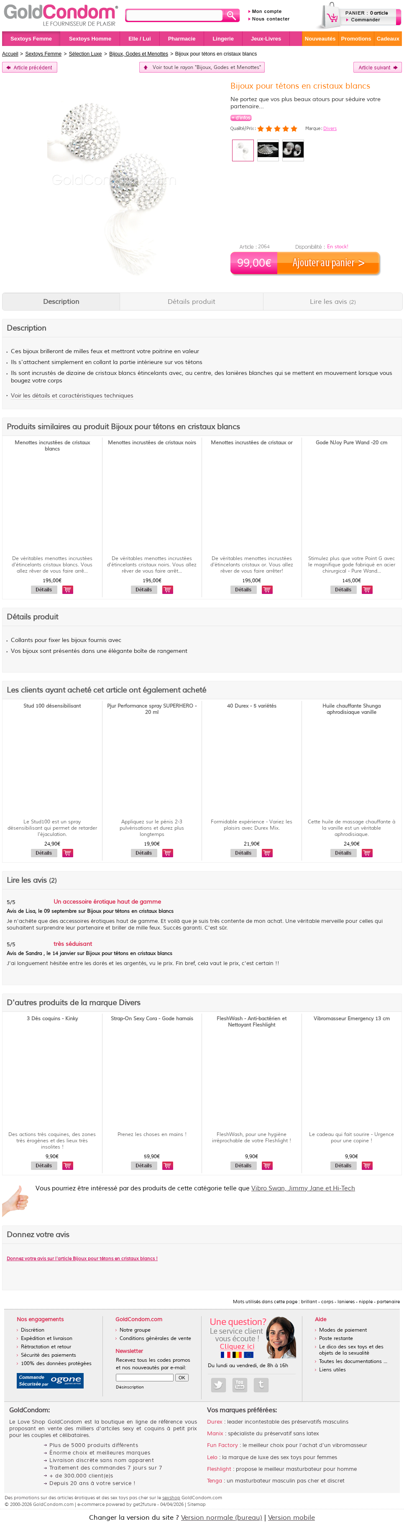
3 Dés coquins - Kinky (52, 1019)
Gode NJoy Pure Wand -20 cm (351, 443)
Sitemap (196, 1504)
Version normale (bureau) (221, 1517)
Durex (214, 1422)
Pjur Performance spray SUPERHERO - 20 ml (152, 709)
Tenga (214, 1481)
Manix (215, 1433)
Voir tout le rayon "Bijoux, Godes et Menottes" (207, 67)
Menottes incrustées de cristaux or (251, 443)
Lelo (212, 1457)
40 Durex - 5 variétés (251, 706)
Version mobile (291, 1517)
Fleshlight (219, 1469)
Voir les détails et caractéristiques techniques (72, 395)
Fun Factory (222, 1445)
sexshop (171, 1498)
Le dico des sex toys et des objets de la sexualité (351, 1350)
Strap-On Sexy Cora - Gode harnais (152, 1019)
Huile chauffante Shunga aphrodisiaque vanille (351, 709)
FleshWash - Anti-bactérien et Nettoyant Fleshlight (251, 1022)
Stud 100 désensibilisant (52, 706)
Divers (330, 128)
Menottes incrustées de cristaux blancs (52, 446)
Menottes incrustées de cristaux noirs (152, 443)
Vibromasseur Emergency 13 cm (352, 1019)
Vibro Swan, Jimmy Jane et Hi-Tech (303, 1188)
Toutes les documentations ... (353, 1361)
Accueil (10, 54)
